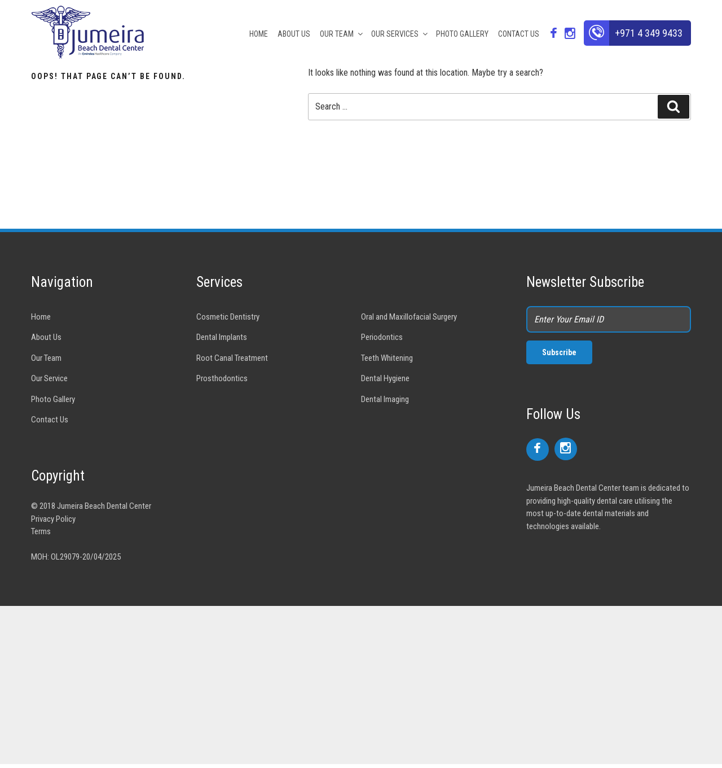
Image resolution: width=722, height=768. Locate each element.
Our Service (49, 378)
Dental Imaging (385, 399)
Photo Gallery (53, 399)
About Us (46, 337)
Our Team (46, 358)
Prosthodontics (222, 378)
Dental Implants (221, 337)
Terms (41, 531)
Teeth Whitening (387, 358)
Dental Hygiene (385, 378)
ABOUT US (294, 33)
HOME (258, 33)
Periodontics (382, 337)
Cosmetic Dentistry (227, 317)
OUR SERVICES (400, 33)
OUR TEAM (342, 33)
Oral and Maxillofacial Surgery (409, 317)
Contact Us (49, 419)
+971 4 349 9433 (649, 33)
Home (41, 317)
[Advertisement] (338, 685)
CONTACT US (518, 33)
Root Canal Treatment (232, 358)
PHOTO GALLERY (462, 33)
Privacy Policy (53, 519)
